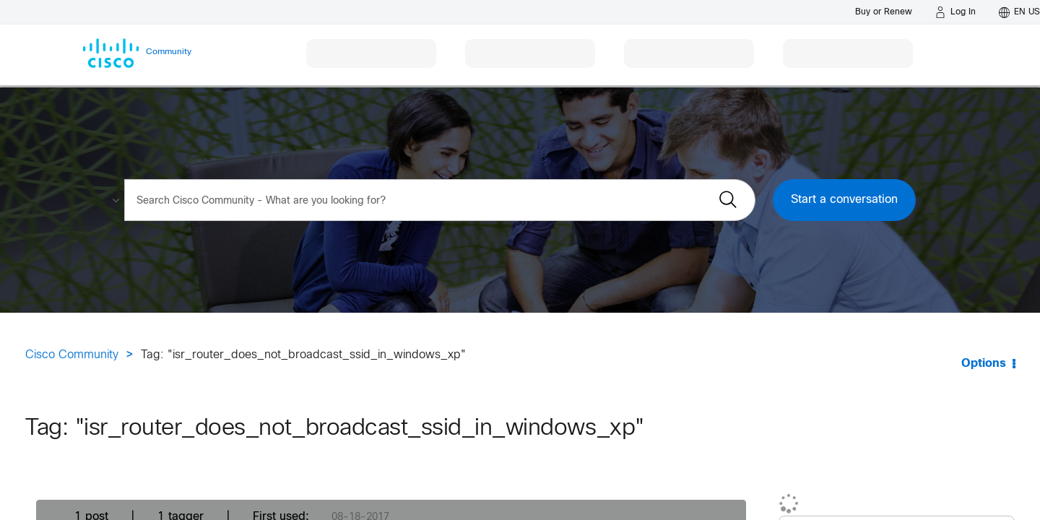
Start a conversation (844, 199)
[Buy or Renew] (883, 12)
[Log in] (955, 12)
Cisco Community (71, 355)
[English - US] (1019, 12)
